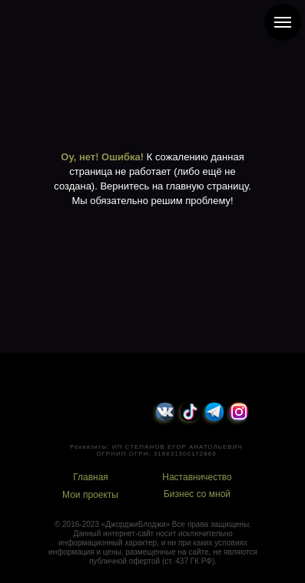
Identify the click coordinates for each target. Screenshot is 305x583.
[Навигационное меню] (282, 22)
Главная (90, 477)
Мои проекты (90, 494)
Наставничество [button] (196, 477)
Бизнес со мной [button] (197, 494)
